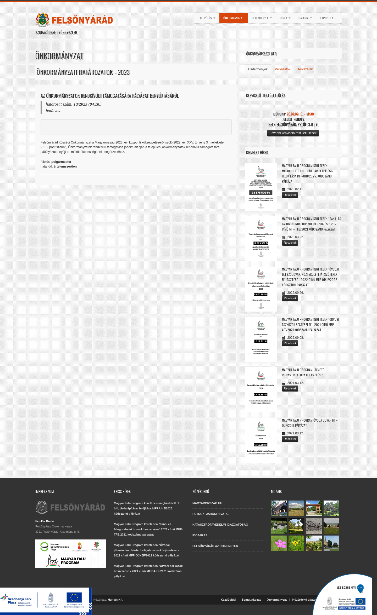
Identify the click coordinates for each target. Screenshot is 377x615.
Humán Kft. (115, 599)
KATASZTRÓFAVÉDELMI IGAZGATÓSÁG (220, 524)
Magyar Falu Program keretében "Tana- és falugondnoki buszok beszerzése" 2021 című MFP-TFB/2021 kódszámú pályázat (311, 223)
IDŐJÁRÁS (199, 535)
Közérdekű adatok (304, 599)
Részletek (290, 194)
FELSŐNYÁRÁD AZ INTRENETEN (215, 546)
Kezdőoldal (228, 599)
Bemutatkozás (251, 599)
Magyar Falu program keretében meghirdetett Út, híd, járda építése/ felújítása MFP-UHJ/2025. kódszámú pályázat (147, 508)
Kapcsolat (327, 18)
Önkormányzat (233, 18)
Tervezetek (305, 69)
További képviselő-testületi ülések (293, 133)
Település (206, 18)
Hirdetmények (258, 69)
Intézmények (262, 18)
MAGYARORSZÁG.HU (207, 503)
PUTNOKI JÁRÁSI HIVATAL (210, 513)
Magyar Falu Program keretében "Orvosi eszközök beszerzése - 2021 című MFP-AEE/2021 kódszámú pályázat (310, 324)
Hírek (285, 18)
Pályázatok (282, 69)
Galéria (305, 18)
